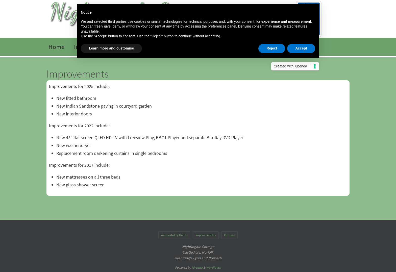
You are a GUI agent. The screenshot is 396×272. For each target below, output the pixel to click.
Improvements (205, 235)
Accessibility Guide (174, 235)
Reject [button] (271, 48)
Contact (229, 235)
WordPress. (213, 267)
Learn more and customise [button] (111, 48)
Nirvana (197, 267)
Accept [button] (301, 48)
